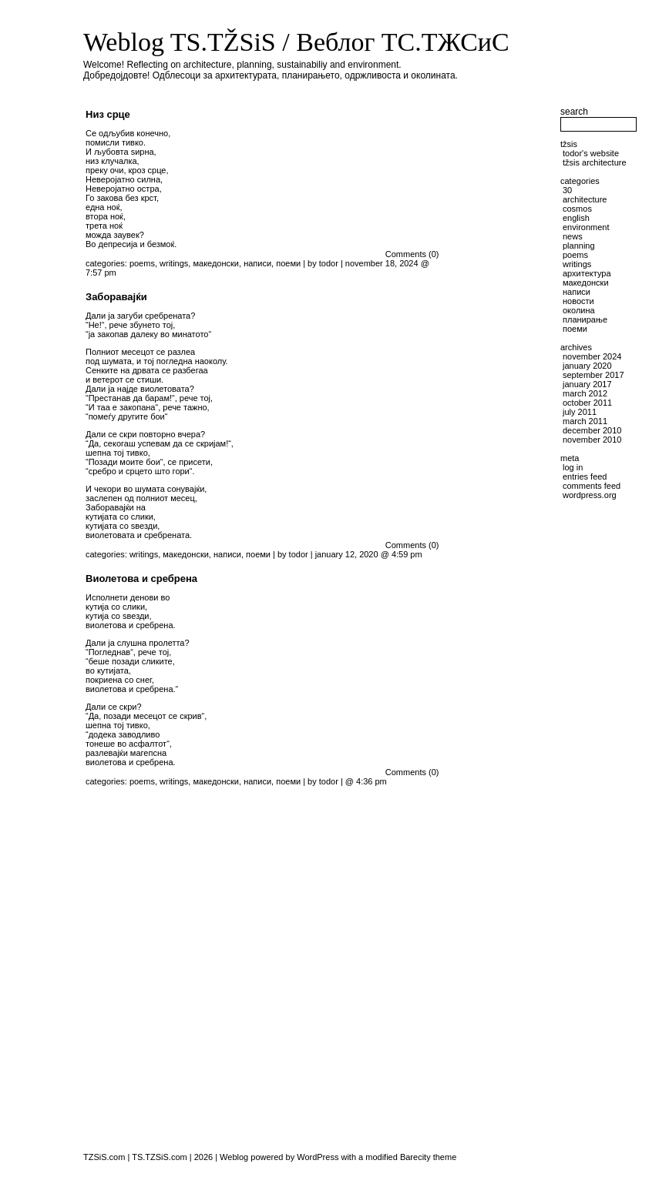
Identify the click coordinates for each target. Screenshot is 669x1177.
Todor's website (591, 153)
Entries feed (585, 476)
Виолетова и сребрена (141, 578)
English (576, 217)
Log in (573, 467)
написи (257, 263)
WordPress (317, 1157)
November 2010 (592, 439)
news (573, 236)
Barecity (415, 1157)
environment (586, 227)
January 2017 (587, 384)
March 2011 (585, 421)
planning (579, 245)
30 (567, 190)
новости (578, 301)
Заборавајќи (116, 297)
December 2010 (592, 430)
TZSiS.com (104, 1157)
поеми (288, 263)
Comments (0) (412, 254)
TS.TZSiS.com (159, 1157)
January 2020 (587, 365)
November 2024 (592, 356)
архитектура (587, 273)
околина (579, 310)
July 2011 (580, 411)
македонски (216, 263)
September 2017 (593, 375)
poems (142, 263)
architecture (585, 199)
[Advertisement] (503, 522)
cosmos (577, 208)
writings (174, 263)
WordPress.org (590, 495)
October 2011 (587, 402)
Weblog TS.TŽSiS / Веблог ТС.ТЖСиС (296, 42)
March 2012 (585, 393)
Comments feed (591, 485)
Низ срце (108, 114)
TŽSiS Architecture (595, 162)
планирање (585, 319)
